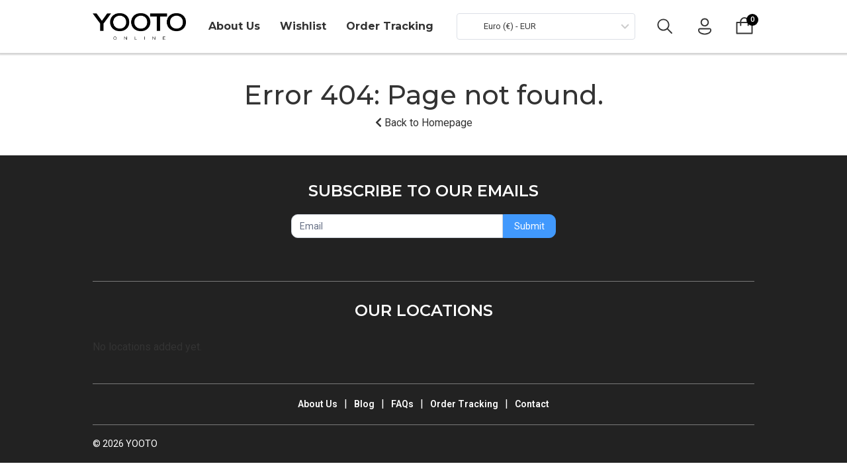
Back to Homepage (423, 122)
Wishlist (303, 26)
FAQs (402, 404)
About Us (234, 26)
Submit (529, 226)
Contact (532, 404)
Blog (364, 404)
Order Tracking (389, 26)
